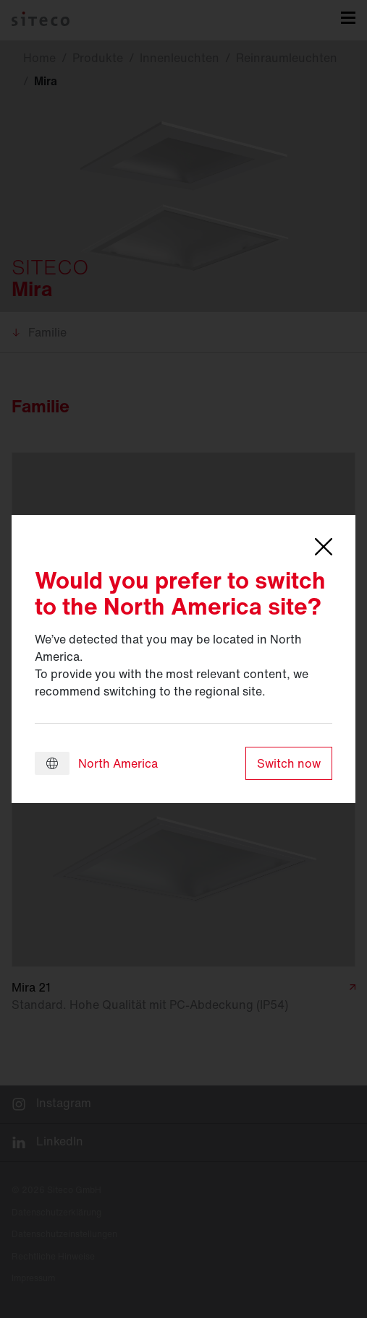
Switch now (289, 763)
